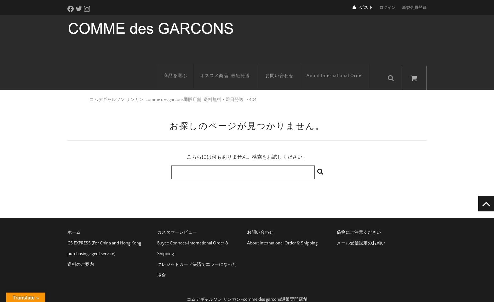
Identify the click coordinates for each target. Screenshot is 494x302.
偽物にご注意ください (359, 222)
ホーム (74, 222)
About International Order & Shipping (282, 232)
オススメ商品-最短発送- (232, 67)
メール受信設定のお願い (361, 232)
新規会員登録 (414, 7)
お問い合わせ (286, 67)
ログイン (387, 7)
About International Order (341, 67)
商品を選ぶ (181, 67)
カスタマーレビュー (177, 222)
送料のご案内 (80, 254)
